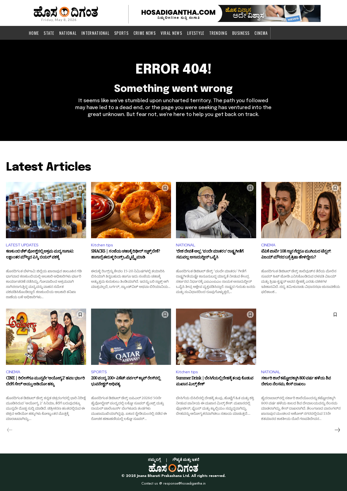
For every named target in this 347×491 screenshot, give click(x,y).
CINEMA (268, 245)
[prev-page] (10, 430)
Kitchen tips (102, 245)
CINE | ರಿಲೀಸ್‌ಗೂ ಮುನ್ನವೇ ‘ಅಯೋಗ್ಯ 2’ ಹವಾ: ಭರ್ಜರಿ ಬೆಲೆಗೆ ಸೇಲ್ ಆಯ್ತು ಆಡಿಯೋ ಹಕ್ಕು (45, 382)
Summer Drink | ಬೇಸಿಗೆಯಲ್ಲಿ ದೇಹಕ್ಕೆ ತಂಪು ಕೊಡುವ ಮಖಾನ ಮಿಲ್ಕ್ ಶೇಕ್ (214, 382)
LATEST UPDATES (22, 245)
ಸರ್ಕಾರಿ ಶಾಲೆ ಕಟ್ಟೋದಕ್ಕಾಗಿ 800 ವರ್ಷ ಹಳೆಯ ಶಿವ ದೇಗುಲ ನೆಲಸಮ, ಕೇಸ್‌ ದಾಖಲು (296, 382)
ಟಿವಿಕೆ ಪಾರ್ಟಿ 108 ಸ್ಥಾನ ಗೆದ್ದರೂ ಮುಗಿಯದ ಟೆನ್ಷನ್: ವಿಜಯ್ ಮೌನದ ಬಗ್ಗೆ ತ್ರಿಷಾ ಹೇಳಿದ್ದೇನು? (296, 255)
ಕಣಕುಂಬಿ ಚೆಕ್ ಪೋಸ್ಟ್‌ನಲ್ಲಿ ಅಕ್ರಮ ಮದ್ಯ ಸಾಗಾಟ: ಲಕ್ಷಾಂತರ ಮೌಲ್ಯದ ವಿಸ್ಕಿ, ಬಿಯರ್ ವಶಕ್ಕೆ (40, 255)
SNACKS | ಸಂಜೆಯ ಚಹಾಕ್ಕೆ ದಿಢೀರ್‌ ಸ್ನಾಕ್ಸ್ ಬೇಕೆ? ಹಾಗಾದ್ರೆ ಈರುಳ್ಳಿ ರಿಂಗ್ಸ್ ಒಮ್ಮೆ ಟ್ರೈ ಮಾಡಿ (125, 255)
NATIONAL (185, 245)
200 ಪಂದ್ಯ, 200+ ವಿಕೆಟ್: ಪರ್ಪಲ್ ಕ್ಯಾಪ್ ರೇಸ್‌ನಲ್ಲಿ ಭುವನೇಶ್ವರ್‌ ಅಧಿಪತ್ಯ (125, 382)
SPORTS (99, 371)
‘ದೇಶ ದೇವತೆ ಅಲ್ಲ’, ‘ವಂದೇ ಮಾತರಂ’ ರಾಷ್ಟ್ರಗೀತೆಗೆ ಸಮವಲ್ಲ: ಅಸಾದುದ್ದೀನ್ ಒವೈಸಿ (209, 255)
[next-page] (337, 430)
